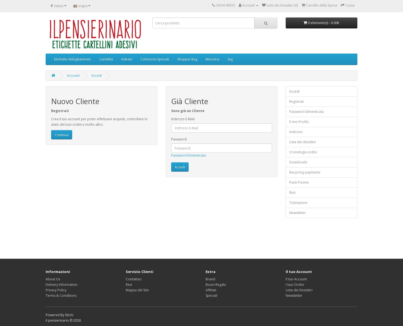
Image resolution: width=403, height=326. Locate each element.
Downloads (298, 162)
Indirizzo (296, 132)
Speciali (211, 295)
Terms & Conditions (61, 295)
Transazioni (298, 202)
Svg (230, 59)
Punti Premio (299, 182)
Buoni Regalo (216, 284)
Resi (292, 192)
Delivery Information (61, 284)
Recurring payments (304, 172)
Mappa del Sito (137, 290)
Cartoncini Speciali (155, 59)
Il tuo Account (296, 279)
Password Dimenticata (188, 155)
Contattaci (134, 279)
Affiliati (211, 290)
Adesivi (126, 59)
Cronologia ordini (303, 152)
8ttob (69, 315)
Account (73, 75)
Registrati (296, 101)
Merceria (212, 59)
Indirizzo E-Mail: (183, 119)
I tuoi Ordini (295, 284)
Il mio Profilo (299, 121)
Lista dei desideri (302, 142)
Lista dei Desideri (299, 290)
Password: (179, 139)
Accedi (96, 75)
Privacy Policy (56, 290)
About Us (53, 279)
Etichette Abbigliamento (72, 59)
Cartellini (106, 59)
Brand (210, 279)
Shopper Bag (187, 59)
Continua (62, 135)
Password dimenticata (306, 111)
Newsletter (297, 212)
